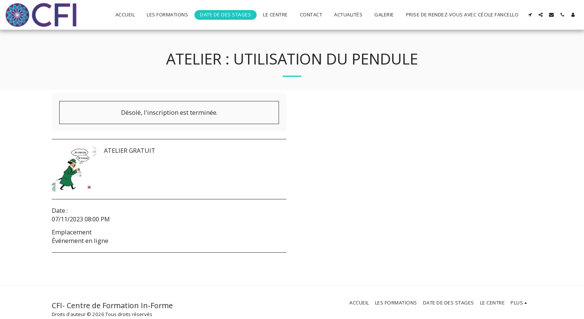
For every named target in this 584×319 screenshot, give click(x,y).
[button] (530, 14)
